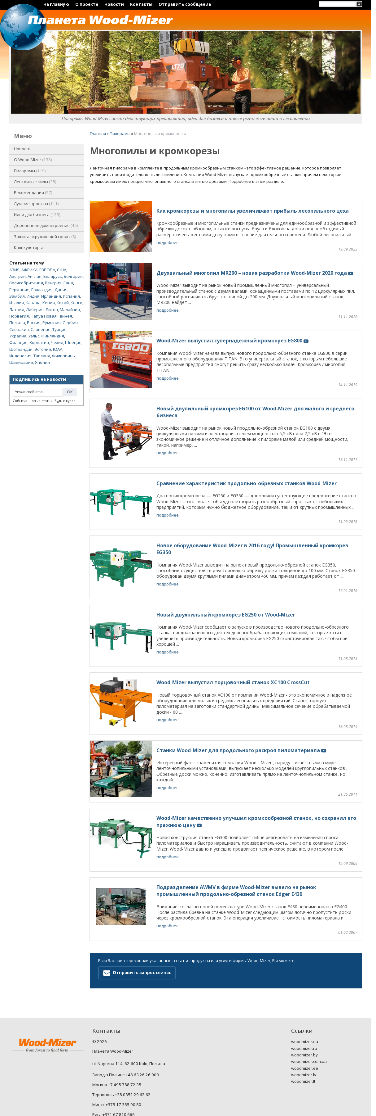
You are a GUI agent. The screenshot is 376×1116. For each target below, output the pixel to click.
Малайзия (70, 309)
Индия (33, 296)
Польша (17, 322)
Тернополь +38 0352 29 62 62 (121, 1043)
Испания (71, 296)
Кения (48, 302)
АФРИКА (29, 270)
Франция (18, 342)
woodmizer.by (304, 1004)
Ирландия (51, 296)
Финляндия (52, 336)
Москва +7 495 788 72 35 (116, 1034)
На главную (56, 4)
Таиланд (41, 356)
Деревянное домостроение (46, 225)
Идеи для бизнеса (37, 214)
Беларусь (52, 276)
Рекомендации (33, 192)
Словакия (19, 329)
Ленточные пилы (35, 181)
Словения (40, 329)
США (61, 270)
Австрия (17, 276)
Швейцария (21, 362)
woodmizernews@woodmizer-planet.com (131, 1083)
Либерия (35, 309)
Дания (61, 289)
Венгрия (53, 283)
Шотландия (21, 349)
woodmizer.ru (304, 997)
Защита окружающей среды (45, 236)
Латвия (16, 309)
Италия (16, 302)
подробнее (167, 242)
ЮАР (57, 349)
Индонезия (20, 356)
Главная (98, 133)
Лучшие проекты (36, 203)
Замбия (17, 296)
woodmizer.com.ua (309, 1010)
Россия (34, 322)
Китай (63, 302)
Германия (19, 289)
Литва (52, 309)
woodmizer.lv (303, 1024)
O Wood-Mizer (33, 159)
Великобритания (26, 283)
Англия (35, 276)
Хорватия (39, 342)
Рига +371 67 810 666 (113, 1063)
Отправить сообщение (185, 4)
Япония (42, 362)
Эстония (42, 349)
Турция (59, 329)
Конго (76, 302)
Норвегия (19, 316)
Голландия (42, 289)
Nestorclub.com (172, 1108)
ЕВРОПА (47, 270)
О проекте (86, 4)
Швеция (73, 342)
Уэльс (33, 336)
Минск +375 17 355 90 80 (116, 1053)
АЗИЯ (14, 270)
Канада (33, 302)
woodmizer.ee (304, 1017)
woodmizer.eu (304, 990)
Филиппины (64, 356)
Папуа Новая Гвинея (51, 316)
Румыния (51, 322)
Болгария (73, 276)
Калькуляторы (28, 247)
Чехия (57, 342)
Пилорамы (30, 171)
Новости (114, 4)
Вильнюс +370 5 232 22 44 (118, 1073)
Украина (17, 336)
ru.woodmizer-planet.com (116, 1093)
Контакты (141, 4)
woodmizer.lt (303, 1030)
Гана (68, 283)
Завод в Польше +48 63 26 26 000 (125, 1024)
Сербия (70, 322)
